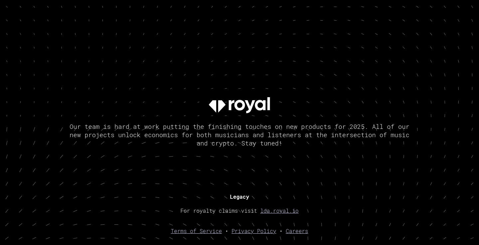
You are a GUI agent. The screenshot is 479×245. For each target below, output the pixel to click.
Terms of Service (196, 230)
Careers (297, 230)
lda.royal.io (279, 210)
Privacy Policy (254, 230)
